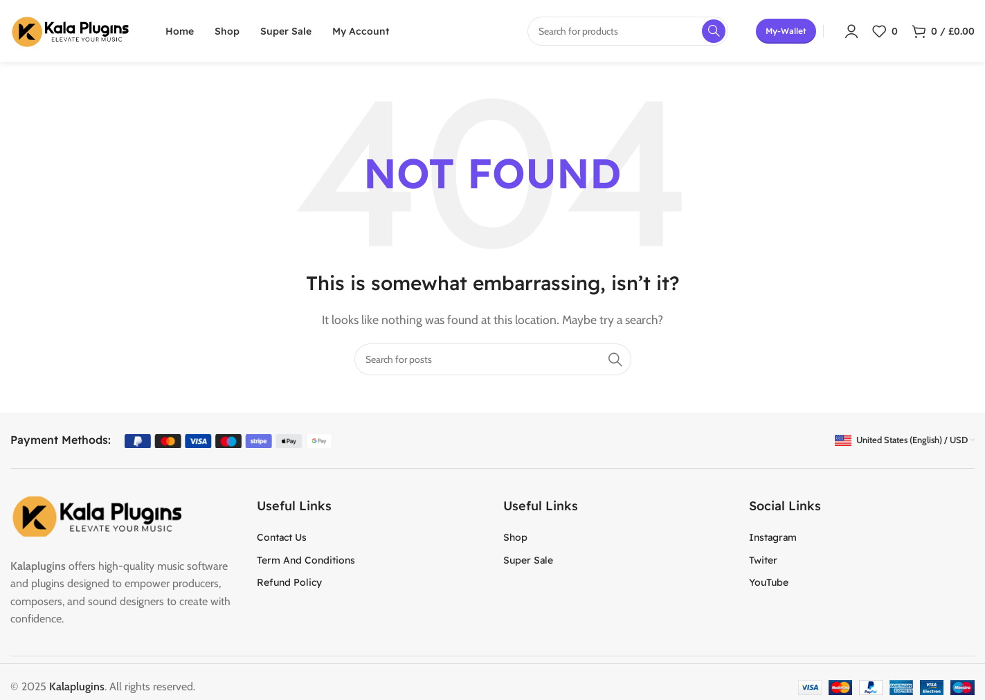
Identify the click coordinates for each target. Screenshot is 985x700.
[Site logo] (70, 30)
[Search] (492, 359)
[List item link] (369, 537)
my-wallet (786, 31)
